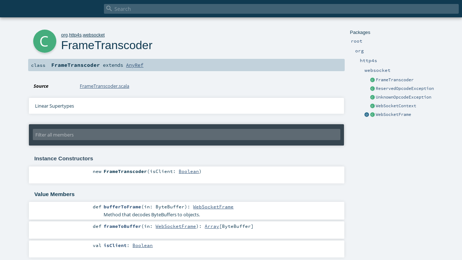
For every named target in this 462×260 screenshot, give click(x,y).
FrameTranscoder (395, 79)
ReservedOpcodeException (405, 88)
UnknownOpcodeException (403, 97)
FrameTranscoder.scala (104, 86)
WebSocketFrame (393, 114)
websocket (94, 35)
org (64, 35)
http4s (75, 35)
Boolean (189, 171)
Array (212, 226)
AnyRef (134, 65)
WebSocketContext (396, 105)
